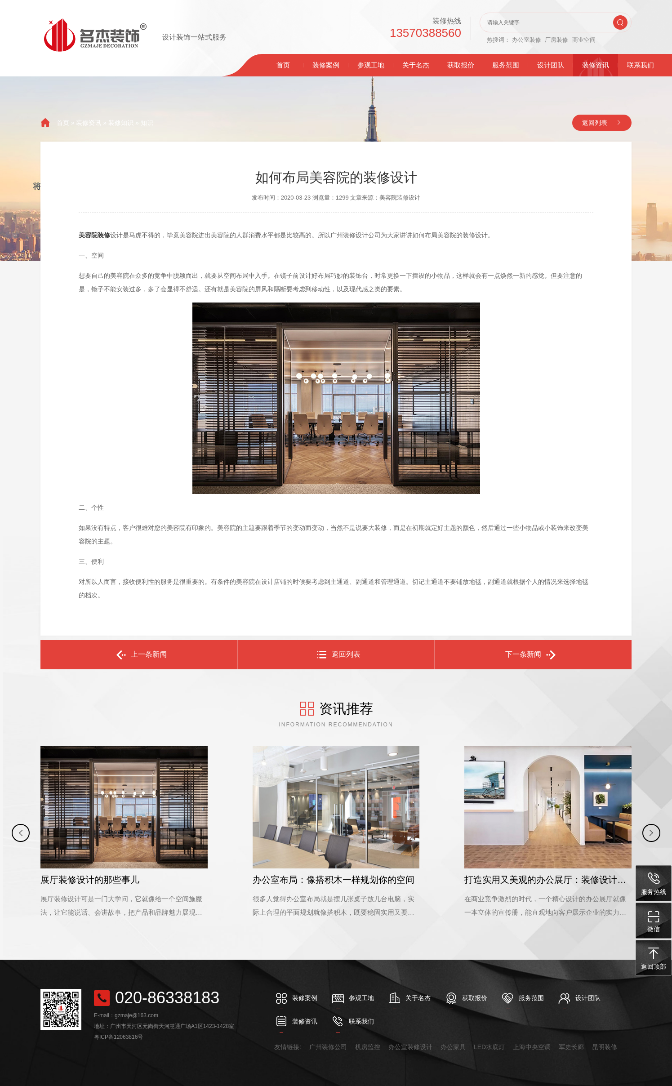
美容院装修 (94, 235)
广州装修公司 (328, 1046)
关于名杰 (415, 65)
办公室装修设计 (410, 1046)
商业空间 (584, 39)
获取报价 (460, 65)
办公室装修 (526, 39)
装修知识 (121, 122)
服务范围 (505, 65)
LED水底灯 (489, 1046)
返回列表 (594, 122)
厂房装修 (556, 39)
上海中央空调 (532, 1046)
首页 (283, 65)
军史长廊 (571, 1046)
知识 (147, 122)
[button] (21, 833)
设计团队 (550, 65)
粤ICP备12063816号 (118, 1037)
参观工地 (370, 65)
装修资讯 (595, 65)
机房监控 (367, 1046)
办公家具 (453, 1046)
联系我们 (640, 65)
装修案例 (325, 65)
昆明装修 (604, 1046)
